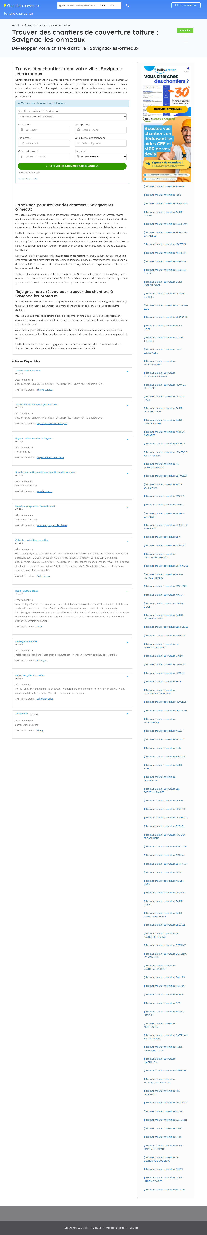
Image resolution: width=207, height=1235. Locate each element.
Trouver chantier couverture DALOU (165, 504)
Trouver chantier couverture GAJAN (164, 1169)
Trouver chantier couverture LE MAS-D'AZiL (164, 398)
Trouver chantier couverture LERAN (164, 800)
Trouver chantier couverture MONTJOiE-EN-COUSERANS (166, 454)
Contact (134, 1227)
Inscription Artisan (186, 5)
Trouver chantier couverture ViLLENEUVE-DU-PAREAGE (160, 691)
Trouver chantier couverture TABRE (164, 994)
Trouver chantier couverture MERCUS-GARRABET (165, 433)
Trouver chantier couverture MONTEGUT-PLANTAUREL (160, 1081)
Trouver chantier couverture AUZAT (164, 730)
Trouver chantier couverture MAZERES (166, 244)
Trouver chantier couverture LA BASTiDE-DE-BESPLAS (161, 935)
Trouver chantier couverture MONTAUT (166, 586)
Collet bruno (43, 576)
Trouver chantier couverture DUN (163, 747)
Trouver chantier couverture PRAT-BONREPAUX (163, 486)
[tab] (72, 371)
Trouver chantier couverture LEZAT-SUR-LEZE (166, 307)
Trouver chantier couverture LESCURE (165, 809)
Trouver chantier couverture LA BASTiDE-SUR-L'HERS (161, 645)
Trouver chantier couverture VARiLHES (166, 261)
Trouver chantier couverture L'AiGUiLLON (160, 1060)
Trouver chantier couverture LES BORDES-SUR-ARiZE (162, 790)
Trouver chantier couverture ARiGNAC (166, 635)
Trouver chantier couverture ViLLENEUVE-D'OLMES (160, 374)
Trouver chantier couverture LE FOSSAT (166, 475)
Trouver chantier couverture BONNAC (165, 545)
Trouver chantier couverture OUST (164, 872)
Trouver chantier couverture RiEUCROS (166, 701)
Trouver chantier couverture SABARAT (166, 985)
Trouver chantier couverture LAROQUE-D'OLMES (165, 271)
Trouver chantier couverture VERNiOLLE (167, 317)
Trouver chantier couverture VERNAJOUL (167, 565)
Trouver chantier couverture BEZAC (164, 1111)
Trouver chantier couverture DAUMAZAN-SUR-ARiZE (160, 555)
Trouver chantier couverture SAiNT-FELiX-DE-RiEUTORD (163, 1048)
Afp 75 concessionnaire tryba (52, 423)
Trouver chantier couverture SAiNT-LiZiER (163, 327)
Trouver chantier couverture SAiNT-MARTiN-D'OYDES (163, 1179)
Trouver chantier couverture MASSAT (165, 594)
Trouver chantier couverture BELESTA (165, 443)
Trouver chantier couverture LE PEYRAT (166, 863)
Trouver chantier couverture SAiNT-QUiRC (163, 903)
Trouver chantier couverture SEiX (163, 536)
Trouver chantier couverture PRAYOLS (166, 892)
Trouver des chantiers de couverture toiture (47, 25)
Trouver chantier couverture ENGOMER (166, 1102)
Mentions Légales (115, 1227)
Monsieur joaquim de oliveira (52, 525)
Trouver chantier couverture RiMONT (165, 672)
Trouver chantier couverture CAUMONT (166, 1119)
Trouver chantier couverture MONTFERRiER (160, 720)
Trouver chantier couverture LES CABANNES (162, 1092)
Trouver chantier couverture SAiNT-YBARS (163, 767)
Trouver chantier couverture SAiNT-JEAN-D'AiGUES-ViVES (163, 914)
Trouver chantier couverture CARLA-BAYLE (164, 605)
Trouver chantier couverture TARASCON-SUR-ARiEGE (166, 234)
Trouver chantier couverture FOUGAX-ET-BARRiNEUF (165, 836)
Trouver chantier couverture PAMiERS (165, 186)
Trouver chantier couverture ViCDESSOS (167, 817)
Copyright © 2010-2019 (76, 1227)
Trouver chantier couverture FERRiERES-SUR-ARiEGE (166, 526)
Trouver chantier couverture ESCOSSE (165, 924)
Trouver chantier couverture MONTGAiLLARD (160, 362)
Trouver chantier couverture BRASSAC (166, 756)
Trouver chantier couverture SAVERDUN (167, 223)
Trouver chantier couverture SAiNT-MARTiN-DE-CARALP (163, 1147)
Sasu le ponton (44, 491)
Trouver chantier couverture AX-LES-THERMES (164, 339)
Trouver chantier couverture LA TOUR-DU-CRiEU (165, 295)
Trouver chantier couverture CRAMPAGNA (160, 778)
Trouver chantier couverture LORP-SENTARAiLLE (163, 351)
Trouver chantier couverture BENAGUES (167, 846)
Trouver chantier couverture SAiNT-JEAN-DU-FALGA (163, 283)
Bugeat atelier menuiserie (50, 457)
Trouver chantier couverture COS (163, 1002)
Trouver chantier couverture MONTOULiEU (160, 1025)
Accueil (15, 25)
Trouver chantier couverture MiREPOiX (166, 252)
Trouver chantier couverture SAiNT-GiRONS (163, 214)
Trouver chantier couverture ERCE (163, 681)
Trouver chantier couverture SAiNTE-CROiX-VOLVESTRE (164, 616)
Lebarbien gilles (45, 698)
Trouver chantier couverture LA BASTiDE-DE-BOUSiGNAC (161, 1159)
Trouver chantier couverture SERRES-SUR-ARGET (164, 515)
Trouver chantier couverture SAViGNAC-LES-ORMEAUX (165, 955)
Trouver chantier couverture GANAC (165, 655)
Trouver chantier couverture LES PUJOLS (167, 626)
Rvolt (39, 626)
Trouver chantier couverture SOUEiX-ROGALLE (164, 1013)
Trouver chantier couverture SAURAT (165, 739)
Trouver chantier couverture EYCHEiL (165, 826)
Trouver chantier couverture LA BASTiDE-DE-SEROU (161, 465)
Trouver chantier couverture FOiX (163, 194)
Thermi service (44, 389)
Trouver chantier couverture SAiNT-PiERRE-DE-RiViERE (163, 576)
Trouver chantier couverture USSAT (164, 1128)
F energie (41, 660)
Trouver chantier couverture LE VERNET (166, 710)
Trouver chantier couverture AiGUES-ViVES (164, 882)
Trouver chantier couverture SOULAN (165, 1189)
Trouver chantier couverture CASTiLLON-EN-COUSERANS (166, 1037)
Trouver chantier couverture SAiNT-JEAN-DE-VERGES (163, 421)
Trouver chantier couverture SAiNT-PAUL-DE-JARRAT (163, 410)
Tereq (40, 730)
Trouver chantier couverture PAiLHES (165, 977)
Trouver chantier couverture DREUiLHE (166, 1070)
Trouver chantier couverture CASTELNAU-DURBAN (160, 967)
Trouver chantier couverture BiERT (164, 1136)
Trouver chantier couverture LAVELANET (167, 203)
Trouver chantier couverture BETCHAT (166, 945)
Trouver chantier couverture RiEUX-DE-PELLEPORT (165, 386)
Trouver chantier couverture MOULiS (165, 496)
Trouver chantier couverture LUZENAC (166, 664)
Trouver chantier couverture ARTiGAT (165, 855)
